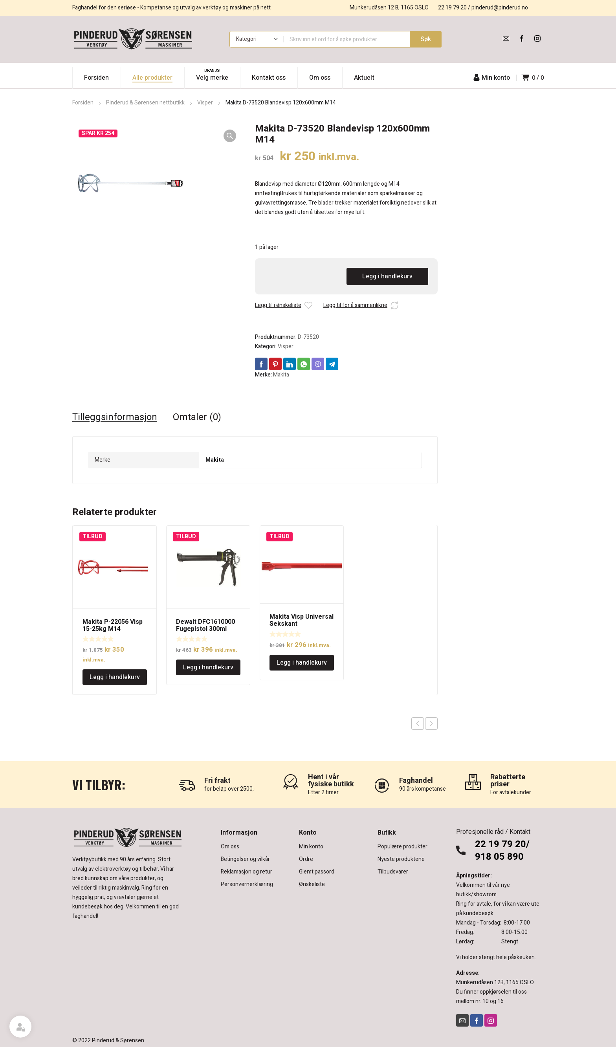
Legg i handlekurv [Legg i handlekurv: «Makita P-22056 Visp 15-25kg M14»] (115, 677)
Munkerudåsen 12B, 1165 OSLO (495, 982)
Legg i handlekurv (387, 276)
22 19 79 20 (452, 8)
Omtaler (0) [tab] (197, 417)
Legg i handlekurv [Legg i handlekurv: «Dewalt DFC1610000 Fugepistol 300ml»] (208, 667)
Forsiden (83, 103)
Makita (281, 375)
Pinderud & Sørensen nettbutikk (145, 103)
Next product (431, 723)
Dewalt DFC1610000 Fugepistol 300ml (205, 625)
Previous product (417, 723)
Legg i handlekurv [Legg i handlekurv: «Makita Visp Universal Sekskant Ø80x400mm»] (302, 662)
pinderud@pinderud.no (499, 8)
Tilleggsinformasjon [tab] (114, 417)
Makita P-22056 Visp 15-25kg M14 (112, 625)
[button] (230, 136)
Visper (205, 103)
